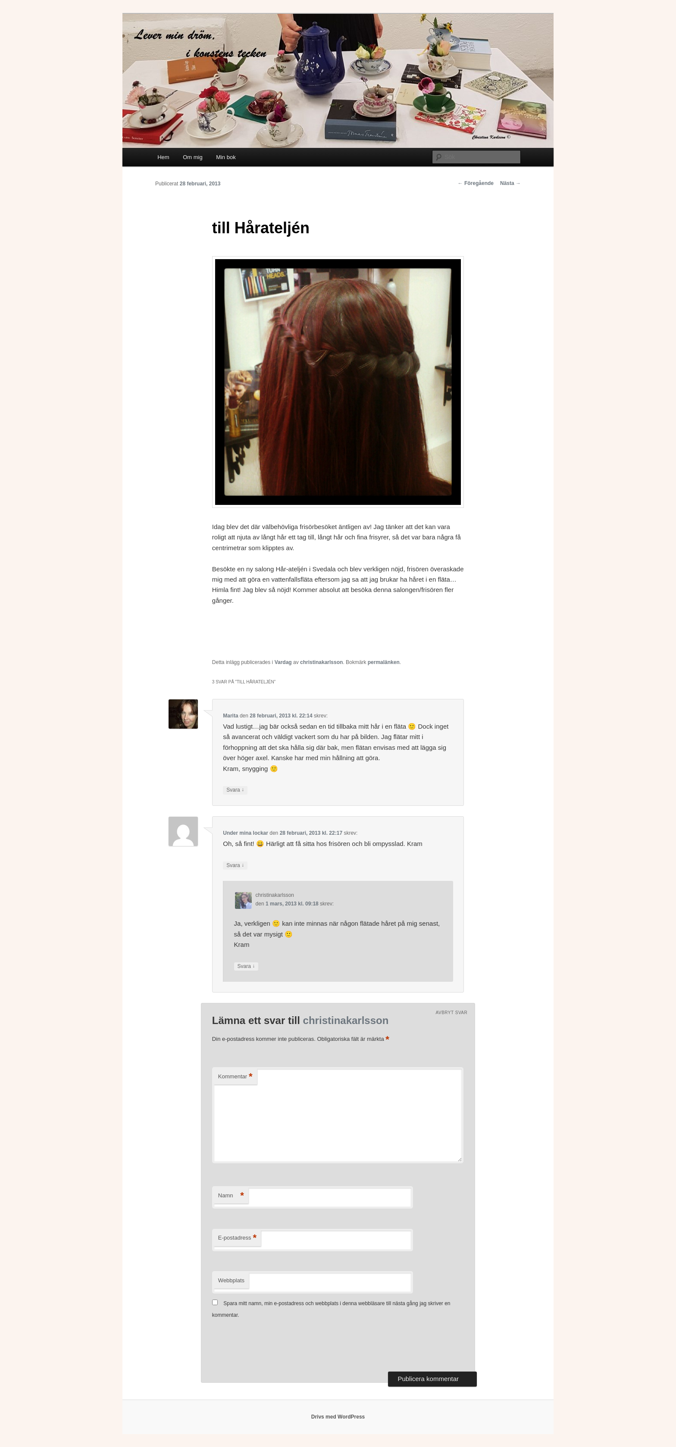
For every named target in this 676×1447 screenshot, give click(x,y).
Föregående (476, 183)
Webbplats (231, 1280)
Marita (230, 716)
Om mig (193, 157)
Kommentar (235, 1077)
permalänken (384, 662)
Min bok (226, 157)
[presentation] (277, 1346)
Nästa (510, 183)
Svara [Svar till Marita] (235, 790)
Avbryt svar (452, 1012)
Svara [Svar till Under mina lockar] (235, 865)
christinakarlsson (321, 662)
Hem (163, 157)
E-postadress (237, 1238)
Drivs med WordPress (338, 1417)
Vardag (283, 662)
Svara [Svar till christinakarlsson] (246, 966)
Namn (231, 1196)
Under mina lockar (245, 833)
